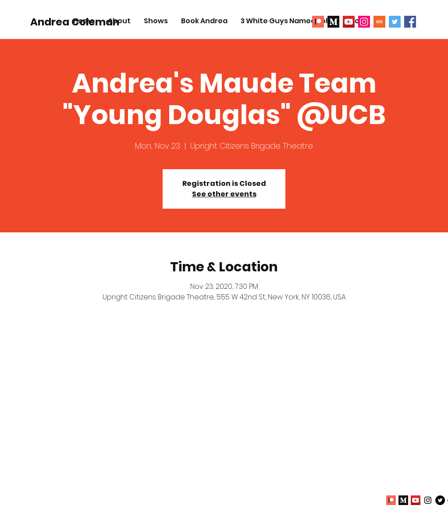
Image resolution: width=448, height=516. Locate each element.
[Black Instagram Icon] (428, 500)
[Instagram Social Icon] (364, 22)
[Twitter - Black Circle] (440, 500)
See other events (224, 194)
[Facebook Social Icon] (410, 22)
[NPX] (379, 22)
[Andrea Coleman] (74, 22)
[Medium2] (333, 22)
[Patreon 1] (318, 22)
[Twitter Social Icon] (395, 22)
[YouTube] (349, 22)
